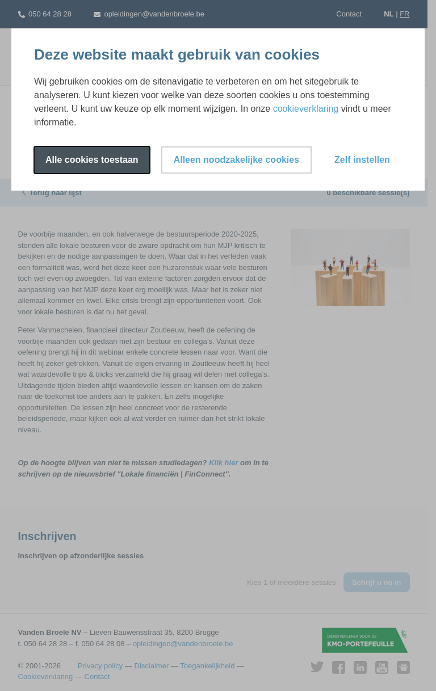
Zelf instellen (362, 160)
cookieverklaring (306, 108)
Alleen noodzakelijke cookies (236, 160)
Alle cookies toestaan (92, 160)
